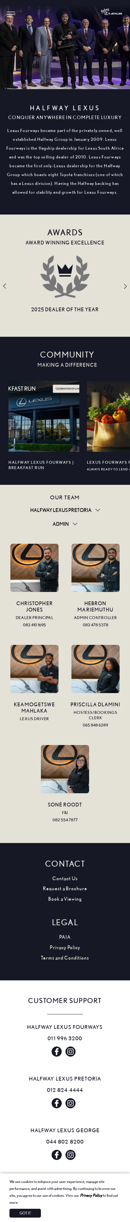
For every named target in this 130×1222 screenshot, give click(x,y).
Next (125, 286)
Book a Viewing (65, 899)
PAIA (65, 937)
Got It (25, 1213)
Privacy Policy (91, 1195)
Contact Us (65, 878)
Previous (5, 286)
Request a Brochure (65, 889)
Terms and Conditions (65, 958)
